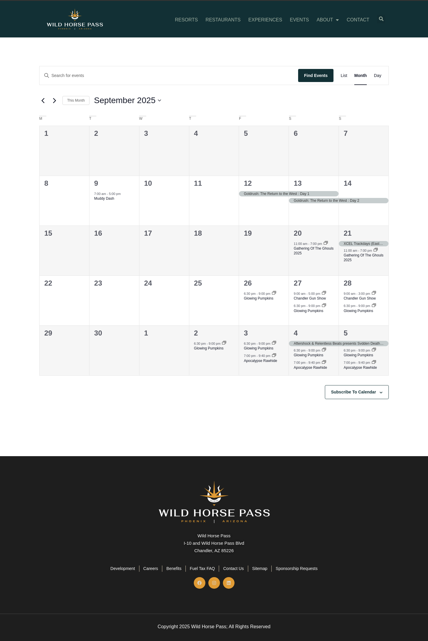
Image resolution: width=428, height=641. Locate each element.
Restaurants (223, 20)
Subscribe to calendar (353, 392)
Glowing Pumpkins (258, 298)
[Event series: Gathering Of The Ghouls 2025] (326, 243)
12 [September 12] (248, 183)
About (328, 20)
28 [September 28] (348, 283)
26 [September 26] (248, 283)
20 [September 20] (298, 233)
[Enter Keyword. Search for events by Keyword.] (169, 75)
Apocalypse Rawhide (260, 361)
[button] (381, 19)
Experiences (265, 20)
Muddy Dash (104, 198)
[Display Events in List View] (344, 75)
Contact (358, 20)
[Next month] (54, 100)
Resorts (186, 20)
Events (299, 20)
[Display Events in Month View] (360, 75)
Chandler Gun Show (310, 298)
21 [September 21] (348, 233)
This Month (76, 100)
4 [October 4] (296, 333)
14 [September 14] (348, 183)
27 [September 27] (298, 283)
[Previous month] (42, 100)
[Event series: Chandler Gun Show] (324, 293)
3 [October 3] (246, 333)
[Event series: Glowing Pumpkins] (274, 293)
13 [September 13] (298, 183)
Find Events (316, 75)
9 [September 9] (96, 183)
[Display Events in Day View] (377, 75)
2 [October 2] (196, 333)
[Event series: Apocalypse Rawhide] (274, 355)
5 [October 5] (345, 333)
